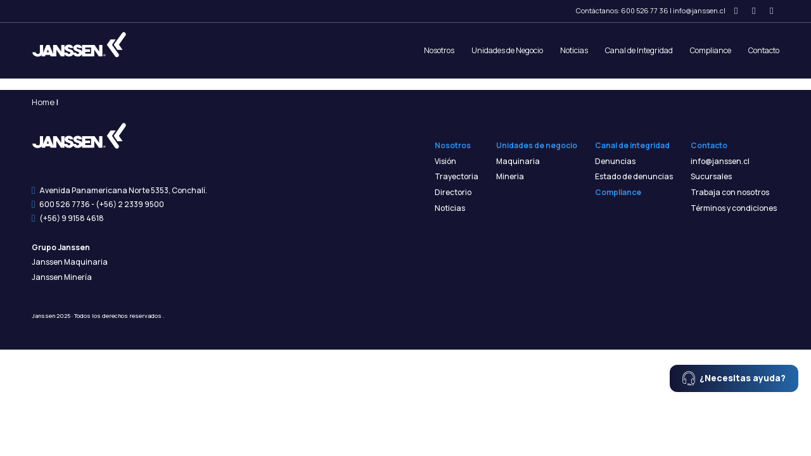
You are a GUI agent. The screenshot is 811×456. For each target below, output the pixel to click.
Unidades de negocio (536, 146)
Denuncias (615, 161)
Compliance (710, 50)
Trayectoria (456, 177)
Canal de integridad (632, 146)
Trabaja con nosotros (730, 192)
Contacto (763, 50)
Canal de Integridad (639, 50)
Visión (445, 161)
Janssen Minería (62, 277)
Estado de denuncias (634, 177)
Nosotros (439, 50)
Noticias (574, 50)
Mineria (510, 177)
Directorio (453, 192)
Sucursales (711, 177)
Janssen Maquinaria (70, 262)
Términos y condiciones (734, 208)
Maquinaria (518, 161)
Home (43, 102)
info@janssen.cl (699, 10)
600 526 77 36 (644, 10)
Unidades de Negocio (507, 50)
